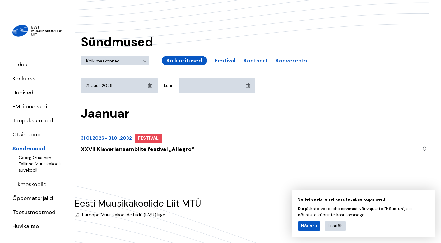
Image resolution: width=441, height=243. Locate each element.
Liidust (21, 65)
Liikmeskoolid (29, 184)
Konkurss (23, 79)
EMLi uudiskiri (29, 106)
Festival (225, 60)
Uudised (22, 92)
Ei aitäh (335, 225)
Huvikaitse (25, 226)
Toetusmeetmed (33, 212)
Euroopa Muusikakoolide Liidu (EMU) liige (123, 215)
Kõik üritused (184, 60)
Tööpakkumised (32, 120)
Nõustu (309, 225)
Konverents (291, 60)
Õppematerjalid (32, 198)
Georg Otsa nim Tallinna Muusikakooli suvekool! (40, 164)
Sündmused (28, 148)
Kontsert (256, 60)
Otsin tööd (26, 134)
